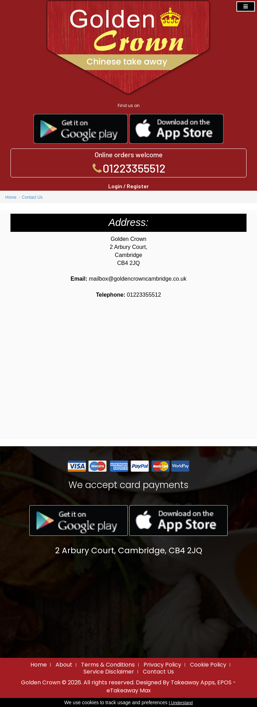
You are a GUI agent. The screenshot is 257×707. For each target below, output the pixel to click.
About (64, 665)
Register (138, 186)
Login (115, 186)
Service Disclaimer (108, 672)
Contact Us (32, 197)
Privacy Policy (162, 665)
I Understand (181, 702)
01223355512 (134, 168)
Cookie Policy (208, 665)
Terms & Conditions (108, 665)
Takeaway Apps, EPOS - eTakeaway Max (171, 686)
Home (10, 197)
